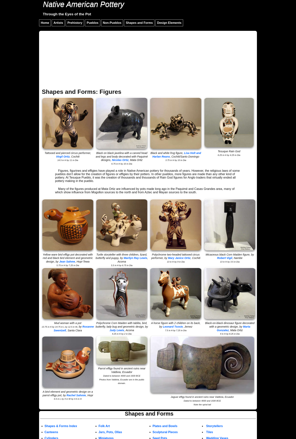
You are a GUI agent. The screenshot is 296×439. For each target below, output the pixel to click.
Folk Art (104, 426)
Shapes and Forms (139, 22)
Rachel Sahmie (76, 395)
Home (45, 22)
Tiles (209, 432)
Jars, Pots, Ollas (110, 432)
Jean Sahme (67, 261)
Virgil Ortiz (63, 156)
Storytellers (214, 426)
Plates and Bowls (165, 426)
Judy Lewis (116, 330)
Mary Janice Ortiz (179, 258)
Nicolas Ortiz (120, 160)
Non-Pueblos (112, 22)
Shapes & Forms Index (61, 426)
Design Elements (169, 22)
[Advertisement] (148, 60)
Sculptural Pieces (165, 432)
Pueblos (92, 22)
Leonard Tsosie (173, 326)
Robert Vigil (224, 258)
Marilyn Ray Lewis (135, 258)
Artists (58, 22)
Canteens (51, 432)
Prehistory (74, 22)
